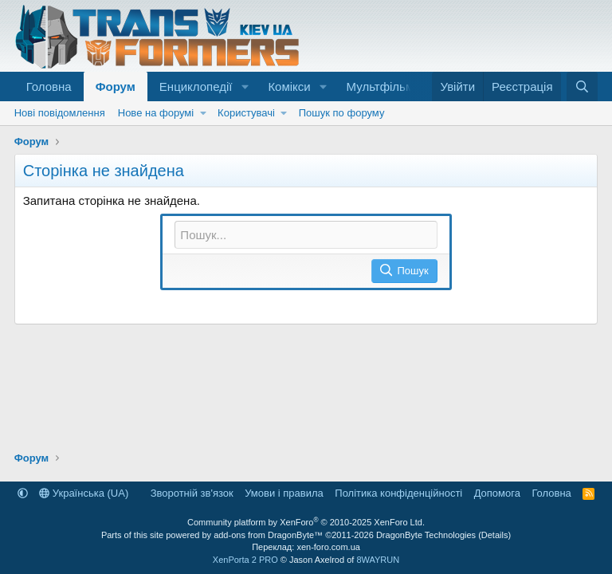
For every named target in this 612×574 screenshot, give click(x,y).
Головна (49, 86)
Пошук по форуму (342, 113)
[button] (244, 86)
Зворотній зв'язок (192, 493)
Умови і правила (284, 493)
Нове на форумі (156, 113)
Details (494, 535)
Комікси (289, 86)
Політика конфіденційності (398, 493)
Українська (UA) (83, 493)
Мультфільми (384, 86)
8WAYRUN (377, 559)
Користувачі (246, 113)
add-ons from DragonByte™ (268, 535)
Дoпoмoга (497, 493)
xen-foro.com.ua (327, 547)
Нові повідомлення (59, 113)
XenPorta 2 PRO (245, 559)
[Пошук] (582, 86)
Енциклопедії (196, 86)
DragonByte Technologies (426, 535)
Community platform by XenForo (306, 522)
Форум (115, 86)
